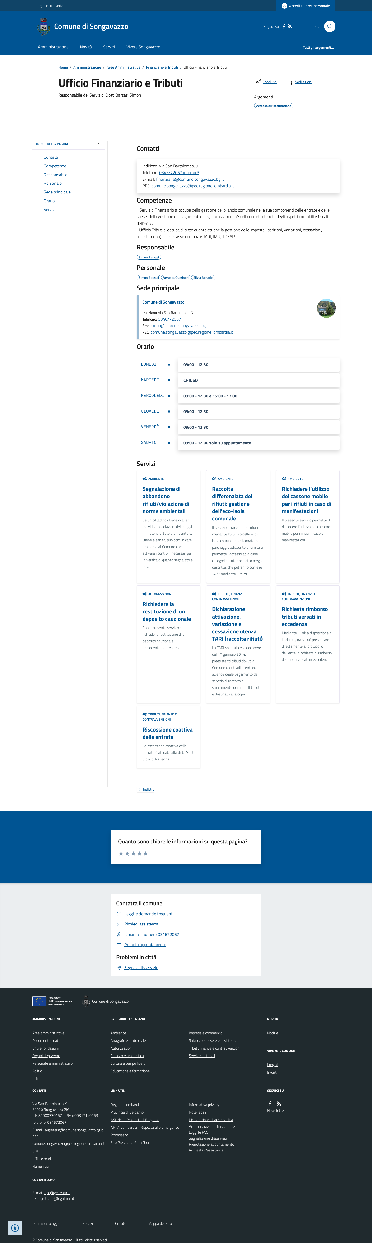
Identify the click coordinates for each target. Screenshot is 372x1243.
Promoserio (119, 1135)
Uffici (36, 1078)
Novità (86, 47)
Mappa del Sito (160, 1223)
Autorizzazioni (157, 593)
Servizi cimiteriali (202, 1056)
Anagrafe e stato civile (128, 1040)
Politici (37, 1071)
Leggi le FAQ (199, 1132)
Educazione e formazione (130, 1071)
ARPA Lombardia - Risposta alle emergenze (145, 1127)
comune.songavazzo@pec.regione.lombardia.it (193, 186)
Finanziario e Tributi (162, 67)
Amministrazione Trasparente (212, 1126)
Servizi (109, 47)
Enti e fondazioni (45, 1048)
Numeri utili (41, 1166)
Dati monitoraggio (46, 1223)
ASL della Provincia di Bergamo (135, 1120)
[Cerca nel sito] (327, 26)
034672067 (56, 1122)
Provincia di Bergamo (127, 1112)
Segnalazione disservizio (208, 1138)
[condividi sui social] (266, 82)
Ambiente (153, 478)
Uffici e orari (41, 1158)
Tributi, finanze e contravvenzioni (229, 596)
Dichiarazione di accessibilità (211, 1120)
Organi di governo (46, 1056)
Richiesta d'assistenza (206, 1150)
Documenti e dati (45, 1040)
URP (35, 1151)
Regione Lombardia (50, 5)
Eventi (272, 1072)
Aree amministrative (48, 1033)
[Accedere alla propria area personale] (305, 5)
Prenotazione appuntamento (211, 1144)
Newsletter (276, 1110)
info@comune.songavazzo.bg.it (181, 325)
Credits (120, 1223)
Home (63, 67)
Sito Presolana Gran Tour (130, 1142)
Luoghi (272, 1065)
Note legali (197, 1112)
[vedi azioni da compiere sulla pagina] (300, 82)
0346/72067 (169, 319)
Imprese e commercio (205, 1033)
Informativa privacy (204, 1104)
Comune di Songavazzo (163, 302)
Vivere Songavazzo (143, 47)
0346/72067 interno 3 (179, 172)
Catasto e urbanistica (127, 1056)
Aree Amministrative (123, 67)
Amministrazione (53, 47)
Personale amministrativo (52, 1063)
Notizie (272, 1033)
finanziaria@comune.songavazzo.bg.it (190, 179)
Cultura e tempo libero (128, 1063)
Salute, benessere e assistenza (213, 1040)
